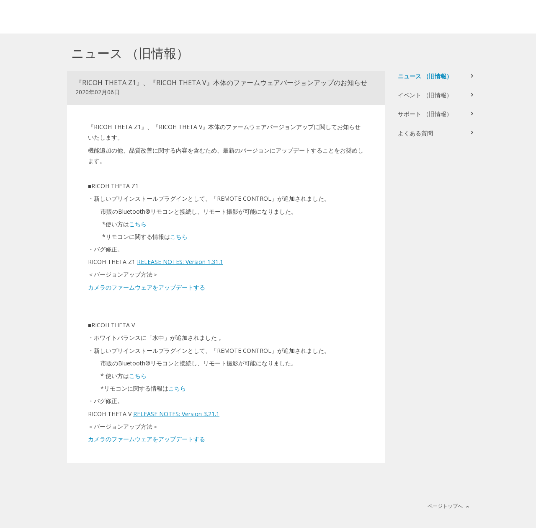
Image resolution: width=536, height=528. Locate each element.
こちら (138, 224)
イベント (425, 95)
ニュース (425, 76)
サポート (425, 114)
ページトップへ (445, 506)
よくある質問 (415, 133)
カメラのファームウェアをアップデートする (146, 287)
